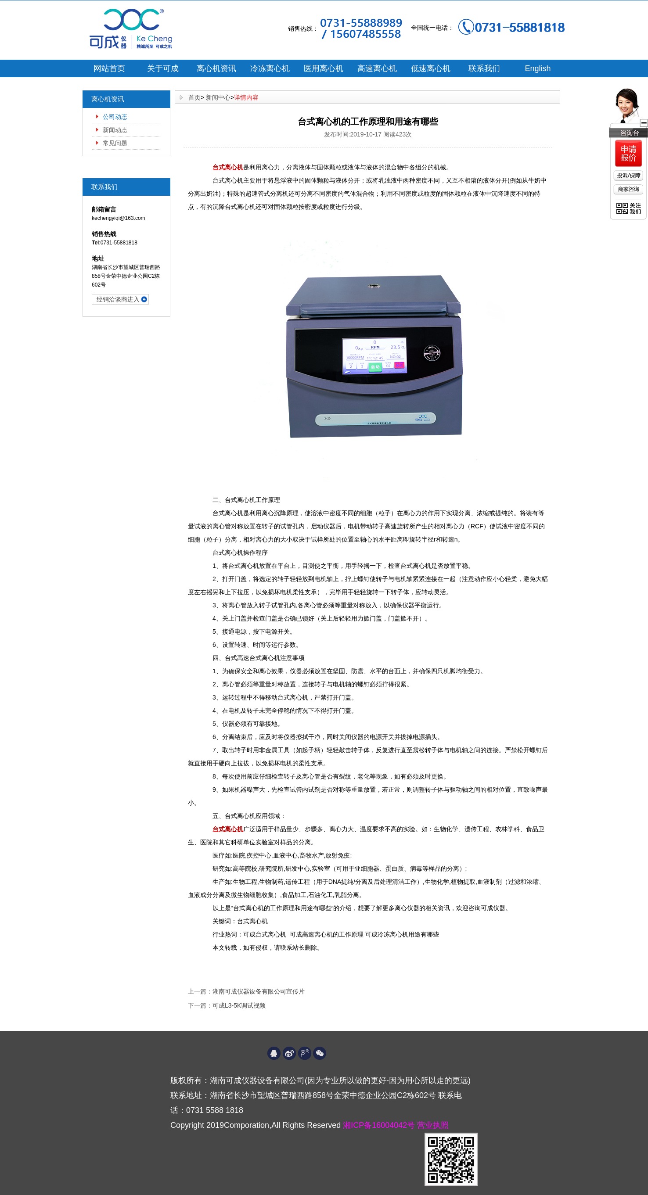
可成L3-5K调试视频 (239, 1005)
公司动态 (115, 116)
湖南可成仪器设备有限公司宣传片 (258, 991)
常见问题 (115, 143)
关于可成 (163, 68)
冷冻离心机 (270, 68)
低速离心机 (430, 68)
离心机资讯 (216, 68)
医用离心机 (323, 68)
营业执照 (433, 1125)
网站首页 (109, 68)
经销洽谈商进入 (118, 299)
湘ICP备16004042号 (380, 1125)
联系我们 (484, 68)
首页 (194, 97)
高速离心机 (377, 68)
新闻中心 (218, 97)
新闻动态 (115, 129)
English (538, 68)
